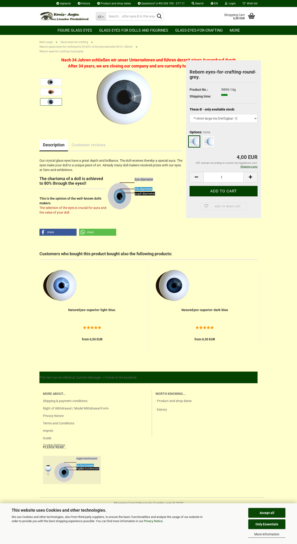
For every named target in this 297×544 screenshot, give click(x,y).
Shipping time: (200, 96)
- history (161, 409)
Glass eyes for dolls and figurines (133, 30)
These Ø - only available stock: (212, 109)
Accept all (267, 513)
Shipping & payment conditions (65, 401)
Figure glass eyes (75, 30)
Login (230, 3)
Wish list (250, 3)
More (235, 30)
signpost (63, 3)
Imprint (48, 431)
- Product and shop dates (173, 401)
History (84, 3)
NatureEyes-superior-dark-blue (204, 310)
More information (266, 534)
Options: (200, 132)
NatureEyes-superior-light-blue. (92, 310)
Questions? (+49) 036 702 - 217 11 (161, 3)
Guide (47, 438)
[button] (58, 232)
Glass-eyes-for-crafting (199, 30)
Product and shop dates (114, 3)
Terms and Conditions (58, 423)
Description (54, 144)
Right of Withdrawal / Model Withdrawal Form (76, 408)
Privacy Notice (153, 521)
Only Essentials (266, 524)
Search (198, 3)
